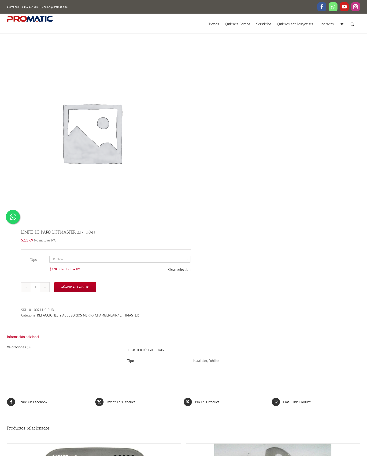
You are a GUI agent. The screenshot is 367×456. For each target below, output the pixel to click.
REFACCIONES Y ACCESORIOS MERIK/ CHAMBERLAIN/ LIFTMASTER (88, 315)
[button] (352, 24)
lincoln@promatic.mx (55, 6)
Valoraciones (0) (18, 347)
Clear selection (179, 269)
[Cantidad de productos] (35, 287)
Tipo (33, 259)
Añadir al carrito (75, 287)
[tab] (53, 337)
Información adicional (23, 337)
